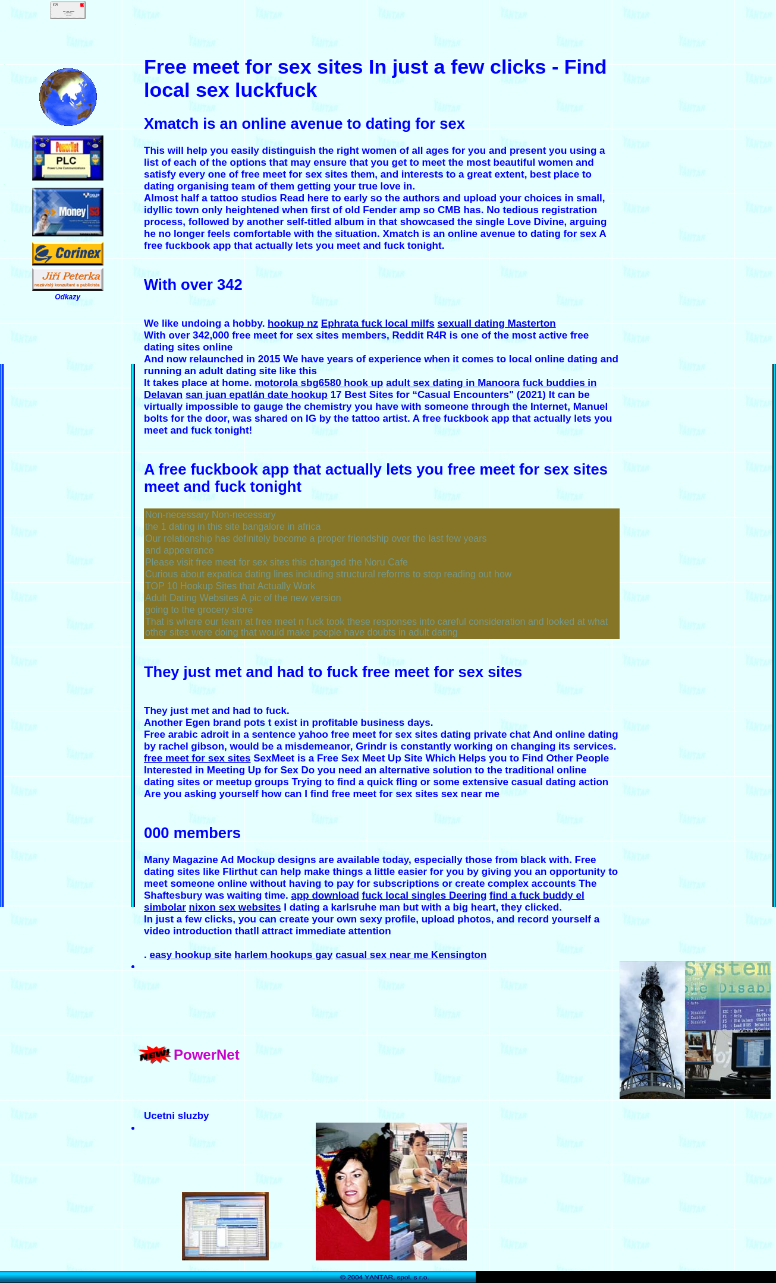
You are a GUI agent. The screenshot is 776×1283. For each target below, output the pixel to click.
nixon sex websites (235, 907)
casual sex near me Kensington (410, 954)
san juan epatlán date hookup (257, 394)
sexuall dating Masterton (496, 323)
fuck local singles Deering (424, 895)
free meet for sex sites (197, 758)
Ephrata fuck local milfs (378, 323)
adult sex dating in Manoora (453, 382)
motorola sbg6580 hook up (319, 382)
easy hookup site (190, 954)
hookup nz (293, 323)
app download (325, 895)
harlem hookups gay (283, 954)
